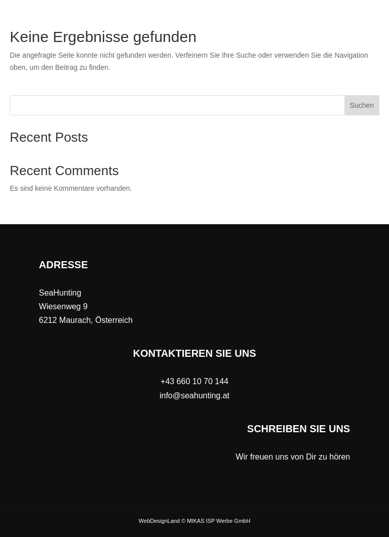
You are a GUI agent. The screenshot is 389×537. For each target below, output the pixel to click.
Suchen (362, 105)
